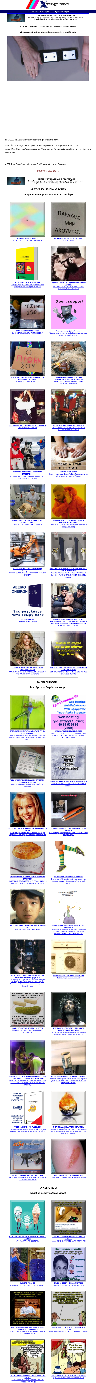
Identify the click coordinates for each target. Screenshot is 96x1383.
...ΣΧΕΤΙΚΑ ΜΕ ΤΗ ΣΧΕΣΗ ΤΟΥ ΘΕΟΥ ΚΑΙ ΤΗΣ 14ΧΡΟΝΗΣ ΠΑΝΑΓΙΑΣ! (28, 1378)
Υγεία (57, 11)
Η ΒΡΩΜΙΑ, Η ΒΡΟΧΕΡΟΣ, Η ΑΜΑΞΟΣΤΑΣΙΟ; (68, 1283)
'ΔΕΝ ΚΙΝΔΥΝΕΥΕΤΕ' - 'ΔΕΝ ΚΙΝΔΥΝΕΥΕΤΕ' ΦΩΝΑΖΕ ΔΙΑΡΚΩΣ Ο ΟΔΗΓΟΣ (68, 670)
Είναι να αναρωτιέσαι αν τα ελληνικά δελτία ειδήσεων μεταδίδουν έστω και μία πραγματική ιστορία (68, 1030)
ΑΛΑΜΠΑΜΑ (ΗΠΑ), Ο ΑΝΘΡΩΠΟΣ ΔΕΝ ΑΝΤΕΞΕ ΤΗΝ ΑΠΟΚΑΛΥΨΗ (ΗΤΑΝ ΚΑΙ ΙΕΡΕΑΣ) (27, 670)
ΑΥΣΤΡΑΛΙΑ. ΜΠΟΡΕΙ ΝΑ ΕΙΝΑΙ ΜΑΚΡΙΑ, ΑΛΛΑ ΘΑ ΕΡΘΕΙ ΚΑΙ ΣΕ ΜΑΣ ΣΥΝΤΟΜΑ (68, 621)
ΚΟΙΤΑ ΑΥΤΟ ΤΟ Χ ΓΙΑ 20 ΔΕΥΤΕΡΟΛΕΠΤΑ (27, 238)
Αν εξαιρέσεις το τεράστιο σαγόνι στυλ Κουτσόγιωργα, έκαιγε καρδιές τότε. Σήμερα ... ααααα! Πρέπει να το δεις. (27, 831)
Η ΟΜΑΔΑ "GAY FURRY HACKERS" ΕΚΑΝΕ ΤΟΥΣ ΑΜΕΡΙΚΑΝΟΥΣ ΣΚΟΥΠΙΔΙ (27, 474)
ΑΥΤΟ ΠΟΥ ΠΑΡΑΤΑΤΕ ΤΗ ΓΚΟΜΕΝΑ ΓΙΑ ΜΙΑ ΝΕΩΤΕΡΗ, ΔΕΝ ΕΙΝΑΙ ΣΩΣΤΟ (68, 285)
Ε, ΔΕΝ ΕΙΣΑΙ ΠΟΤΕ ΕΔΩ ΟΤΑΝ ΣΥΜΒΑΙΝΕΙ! (68, 1376)
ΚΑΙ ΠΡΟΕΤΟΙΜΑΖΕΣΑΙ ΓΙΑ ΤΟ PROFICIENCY (27, 331)
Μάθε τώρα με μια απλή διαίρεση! (68, 976)
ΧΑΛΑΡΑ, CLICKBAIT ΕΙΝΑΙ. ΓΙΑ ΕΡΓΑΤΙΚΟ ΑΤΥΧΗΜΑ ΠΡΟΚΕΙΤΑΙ (27, 571)
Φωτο (34, 11)
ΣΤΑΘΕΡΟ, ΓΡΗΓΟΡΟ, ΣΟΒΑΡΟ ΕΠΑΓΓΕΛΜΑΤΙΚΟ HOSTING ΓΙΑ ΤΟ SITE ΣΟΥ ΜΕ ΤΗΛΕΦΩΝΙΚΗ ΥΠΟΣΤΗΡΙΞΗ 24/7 (68, 733)
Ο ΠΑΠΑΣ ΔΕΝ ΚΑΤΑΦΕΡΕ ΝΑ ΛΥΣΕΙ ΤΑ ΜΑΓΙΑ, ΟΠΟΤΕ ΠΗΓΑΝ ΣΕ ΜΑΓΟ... (68, 379)
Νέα (28, 11)
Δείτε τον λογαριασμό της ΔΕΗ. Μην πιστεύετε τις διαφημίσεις (27, 782)
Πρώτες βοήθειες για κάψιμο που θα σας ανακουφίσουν (68, 1175)
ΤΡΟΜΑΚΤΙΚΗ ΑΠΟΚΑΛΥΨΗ (27, 426)
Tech (41, 11)
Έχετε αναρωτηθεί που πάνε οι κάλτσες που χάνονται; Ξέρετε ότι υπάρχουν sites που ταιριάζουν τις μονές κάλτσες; (68, 879)
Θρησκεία (49, 11)
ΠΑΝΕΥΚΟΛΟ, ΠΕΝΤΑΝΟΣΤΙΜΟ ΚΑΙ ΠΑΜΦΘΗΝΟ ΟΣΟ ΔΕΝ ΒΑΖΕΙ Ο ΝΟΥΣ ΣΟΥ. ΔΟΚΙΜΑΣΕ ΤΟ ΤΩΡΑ (27, 879)
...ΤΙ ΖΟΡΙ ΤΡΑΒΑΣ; (68, 238)
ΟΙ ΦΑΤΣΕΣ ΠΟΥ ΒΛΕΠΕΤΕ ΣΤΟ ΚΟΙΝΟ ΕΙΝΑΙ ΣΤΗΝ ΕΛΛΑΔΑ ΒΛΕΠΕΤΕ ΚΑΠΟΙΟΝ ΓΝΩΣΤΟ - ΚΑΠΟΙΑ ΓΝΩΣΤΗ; (28, 1080)
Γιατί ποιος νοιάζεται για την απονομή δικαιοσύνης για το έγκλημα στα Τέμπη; (68, 522)
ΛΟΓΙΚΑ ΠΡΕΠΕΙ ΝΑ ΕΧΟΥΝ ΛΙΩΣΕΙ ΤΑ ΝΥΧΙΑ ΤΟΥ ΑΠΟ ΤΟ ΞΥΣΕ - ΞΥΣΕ (27, 1329)
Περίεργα (65, 11)
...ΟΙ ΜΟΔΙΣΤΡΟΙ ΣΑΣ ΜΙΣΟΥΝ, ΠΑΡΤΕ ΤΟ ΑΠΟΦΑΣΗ (27, 1283)
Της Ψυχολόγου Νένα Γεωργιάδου (27, 619)
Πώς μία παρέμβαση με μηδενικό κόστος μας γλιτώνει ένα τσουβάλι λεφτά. (68, 831)
